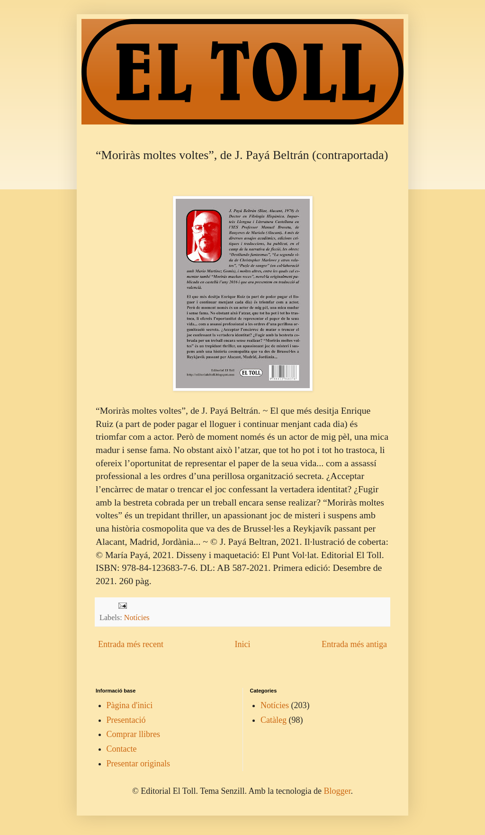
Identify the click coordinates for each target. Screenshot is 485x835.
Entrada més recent (130, 644)
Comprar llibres (133, 734)
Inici (242, 644)
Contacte (122, 749)
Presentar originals (138, 763)
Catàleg (273, 720)
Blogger (336, 791)
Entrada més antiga (354, 644)
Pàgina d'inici (130, 705)
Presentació (126, 720)
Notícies (137, 617)
